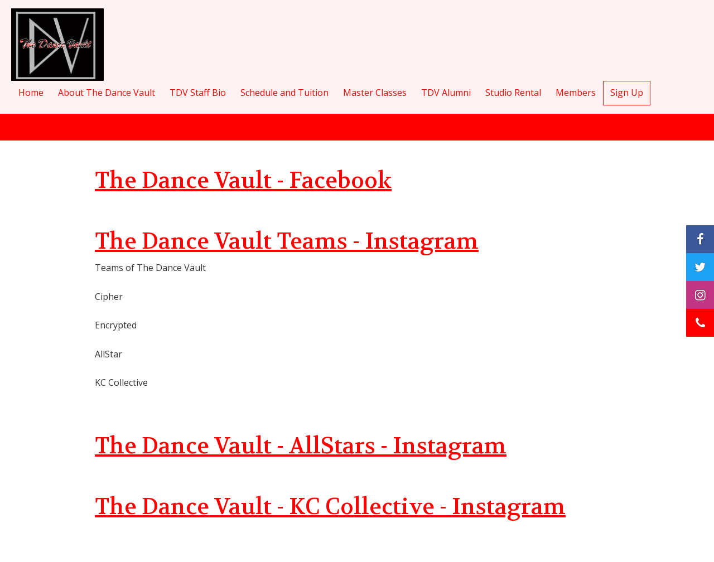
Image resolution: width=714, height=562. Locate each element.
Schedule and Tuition (284, 92)
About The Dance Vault (106, 92)
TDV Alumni (446, 92)
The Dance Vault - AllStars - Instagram (300, 446)
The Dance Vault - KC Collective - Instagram (330, 506)
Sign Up (626, 92)
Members (576, 92)
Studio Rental (513, 92)
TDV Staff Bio (198, 92)
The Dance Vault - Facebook (243, 180)
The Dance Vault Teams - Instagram (287, 241)
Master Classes (375, 92)
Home (31, 92)
